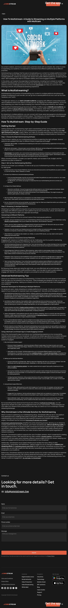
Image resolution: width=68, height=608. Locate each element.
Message (4, 531)
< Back (3, 14)
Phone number (5, 522)
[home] (17, 4)
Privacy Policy (50, 556)
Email (2, 513)
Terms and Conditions (7, 578)
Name (3, 504)
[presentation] (13, 546)
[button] (62, 3)
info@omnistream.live (17, 491)
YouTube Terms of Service (8, 584)
